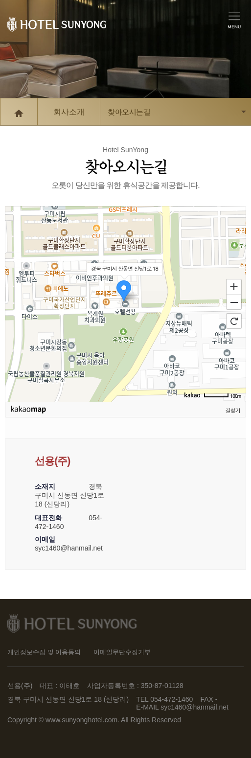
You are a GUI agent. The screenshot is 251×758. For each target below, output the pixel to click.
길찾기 (233, 410)
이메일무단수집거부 (122, 652)
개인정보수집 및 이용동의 (44, 652)
